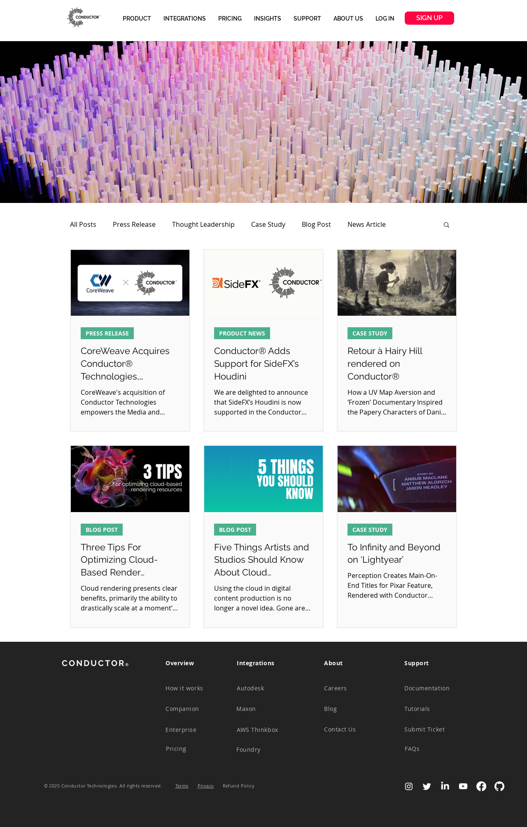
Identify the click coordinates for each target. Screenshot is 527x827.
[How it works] (189, 688)
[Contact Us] (348, 729)
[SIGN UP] (429, 18)
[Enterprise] (189, 730)
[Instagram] (409, 786)
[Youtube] (463, 786)
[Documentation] (428, 688)
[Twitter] (427, 786)
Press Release (134, 224)
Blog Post (316, 224)
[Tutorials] (428, 709)
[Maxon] (260, 709)
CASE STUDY (369, 333)
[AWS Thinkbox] (260, 730)
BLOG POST (102, 529)
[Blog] (348, 709)
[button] (137, 18)
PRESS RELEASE (107, 333)
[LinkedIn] (445, 786)
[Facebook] (481, 786)
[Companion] (189, 709)
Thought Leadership (203, 224)
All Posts (83, 224)
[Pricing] (190, 749)
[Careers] (348, 688)
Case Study (268, 224)
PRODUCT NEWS (242, 333)
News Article (366, 224)
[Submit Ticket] (428, 729)
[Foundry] (260, 750)
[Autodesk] (260, 688)
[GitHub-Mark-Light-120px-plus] (499, 786)
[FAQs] (428, 749)
